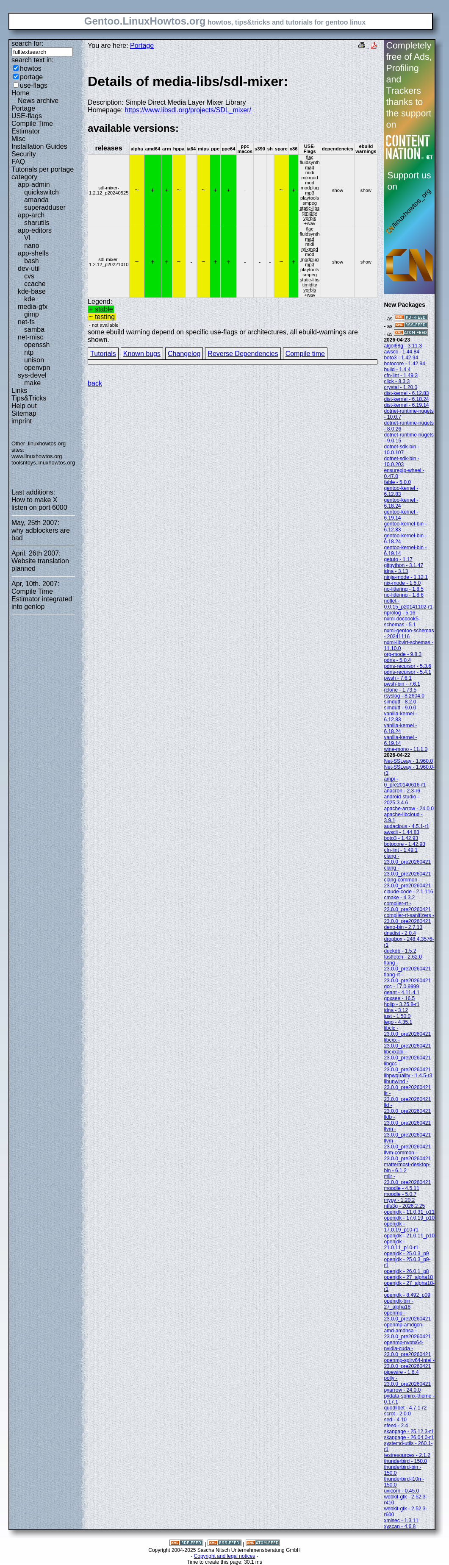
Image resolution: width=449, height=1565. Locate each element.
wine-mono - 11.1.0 (405, 749)
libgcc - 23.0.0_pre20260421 (407, 1067)
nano (31, 245)
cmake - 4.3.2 (399, 898)
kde (29, 299)
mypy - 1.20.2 (399, 1200)
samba (34, 329)
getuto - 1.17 (398, 559)
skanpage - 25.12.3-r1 (408, 1431)
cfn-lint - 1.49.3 (400, 375)
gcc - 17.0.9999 (401, 987)
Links (19, 390)
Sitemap (23, 413)
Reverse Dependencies (243, 353)
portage (31, 77)
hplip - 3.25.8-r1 (401, 1004)
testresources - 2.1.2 (407, 1455)
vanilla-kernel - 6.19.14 (400, 740)
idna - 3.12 (396, 1010)
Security (23, 154)
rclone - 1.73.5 (400, 690)
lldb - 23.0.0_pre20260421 (407, 1120)
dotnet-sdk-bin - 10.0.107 (401, 450)
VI (27, 238)
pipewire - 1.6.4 (401, 1372)
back (95, 383)
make (32, 382)
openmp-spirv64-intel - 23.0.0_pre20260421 (409, 1363)
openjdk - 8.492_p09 (407, 1295)
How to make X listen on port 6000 (39, 503)
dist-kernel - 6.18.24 (406, 399)
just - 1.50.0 (397, 1016)
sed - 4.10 (395, 1420)
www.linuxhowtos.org (36, 456)
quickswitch (41, 192)
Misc (18, 138)
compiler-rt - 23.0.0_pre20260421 (407, 906)
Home (20, 93)
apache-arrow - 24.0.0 (408, 809)
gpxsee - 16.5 (399, 998)
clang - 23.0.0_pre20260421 (407, 859)
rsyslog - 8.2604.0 (404, 696)
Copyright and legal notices (224, 1556)
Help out (24, 405)
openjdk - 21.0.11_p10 (409, 1236)
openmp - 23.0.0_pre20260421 (407, 1316)
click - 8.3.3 (397, 381)
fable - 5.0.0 (397, 482)
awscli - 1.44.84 (401, 352)
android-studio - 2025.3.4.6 (401, 800)
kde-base (32, 291)
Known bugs (142, 353)
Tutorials (103, 353)
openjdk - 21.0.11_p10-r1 (401, 1245)
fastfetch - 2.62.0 (402, 957)
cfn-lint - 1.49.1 (400, 850)
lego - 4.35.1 (398, 1022)
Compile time (305, 353)
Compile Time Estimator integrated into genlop (41, 599)
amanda (36, 199)
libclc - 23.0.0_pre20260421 (407, 1031)
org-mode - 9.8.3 (402, 654)
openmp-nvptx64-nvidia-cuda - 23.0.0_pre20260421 (407, 1348)
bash (31, 260)
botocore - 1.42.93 (404, 844)
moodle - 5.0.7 (400, 1194)
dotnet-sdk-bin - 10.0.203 (401, 461)
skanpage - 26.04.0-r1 (408, 1437)
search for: (27, 43)
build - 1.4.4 (397, 369)
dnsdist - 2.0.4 (400, 933)
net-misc (30, 337)
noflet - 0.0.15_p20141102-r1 (408, 604)
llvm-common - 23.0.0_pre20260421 (407, 1156)
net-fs (26, 321)
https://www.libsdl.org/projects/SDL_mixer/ (188, 110)
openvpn (37, 367)
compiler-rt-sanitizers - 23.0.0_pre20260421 (409, 918)
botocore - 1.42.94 (404, 364)
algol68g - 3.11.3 (402, 346)
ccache (35, 283)
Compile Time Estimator (32, 127)
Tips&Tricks (28, 398)
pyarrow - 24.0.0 (402, 1390)
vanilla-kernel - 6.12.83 (400, 717)
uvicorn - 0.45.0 (401, 1491)
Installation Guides (39, 146)
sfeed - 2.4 (396, 1426)
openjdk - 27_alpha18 (408, 1277)
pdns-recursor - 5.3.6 (407, 666)
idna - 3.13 (396, 571)
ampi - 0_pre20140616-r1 (405, 782)
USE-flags (26, 116)
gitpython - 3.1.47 (403, 565)
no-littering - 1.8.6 (403, 595)
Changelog (184, 353)
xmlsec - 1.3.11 (401, 1520)
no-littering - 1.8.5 (403, 589)
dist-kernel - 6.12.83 (406, 393)
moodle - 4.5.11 (401, 1188)
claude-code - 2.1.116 (408, 892)
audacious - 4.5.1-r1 (406, 826)
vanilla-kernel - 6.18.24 (400, 728)
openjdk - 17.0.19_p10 (409, 1218)
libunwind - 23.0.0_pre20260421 (407, 1084)
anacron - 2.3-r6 (402, 791)
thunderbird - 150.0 (405, 1461)
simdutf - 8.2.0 (400, 702)
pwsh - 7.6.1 (397, 678)
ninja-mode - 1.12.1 (405, 577)
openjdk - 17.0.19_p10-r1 (401, 1227)
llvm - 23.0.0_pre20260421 (407, 1132)
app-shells (33, 253)
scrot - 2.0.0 (397, 1414)
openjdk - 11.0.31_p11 (409, 1212)
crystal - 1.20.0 (400, 387)
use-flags (33, 85)
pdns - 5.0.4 (397, 660)
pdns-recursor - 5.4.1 (407, 672)
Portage (23, 108)
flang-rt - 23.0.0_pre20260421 (407, 978)
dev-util (29, 268)
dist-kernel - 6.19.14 (406, 405)
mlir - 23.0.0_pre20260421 (407, 1179)
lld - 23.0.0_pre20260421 (407, 1108)
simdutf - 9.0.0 (400, 708)
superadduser (45, 207)
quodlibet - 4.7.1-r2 (405, 1408)
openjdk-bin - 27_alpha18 (398, 1304)
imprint (21, 421)
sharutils (37, 222)
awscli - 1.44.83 (401, 832)
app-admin (34, 184)
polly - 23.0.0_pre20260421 (407, 1381)
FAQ (18, 161)
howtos (31, 68)
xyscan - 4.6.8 (400, 1526)
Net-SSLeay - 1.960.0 (408, 761)
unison (34, 360)
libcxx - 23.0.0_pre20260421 (407, 1043)
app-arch (31, 215)
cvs (29, 276)
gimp (31, 314)
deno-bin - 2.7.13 (403, 927)
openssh (37, 344)
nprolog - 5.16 (399, 613)
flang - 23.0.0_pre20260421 (407, 966)
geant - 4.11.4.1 (401, 992)
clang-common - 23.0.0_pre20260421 (407, 883)
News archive (38, 100)
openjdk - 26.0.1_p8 (406, 1271)
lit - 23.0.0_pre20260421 (407, 1096)
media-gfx (32, 306)
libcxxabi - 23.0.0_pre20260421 (407, 1055)
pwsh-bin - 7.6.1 (402, 684)
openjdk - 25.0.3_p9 (406, 1253)
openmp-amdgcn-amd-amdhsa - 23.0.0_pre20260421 (407, 1331)
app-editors (35, 230)
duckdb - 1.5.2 (400, 951)
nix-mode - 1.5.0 (402, 583)
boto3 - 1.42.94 (401, 358)
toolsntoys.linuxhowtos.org (43, 462)
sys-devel (32, 375)
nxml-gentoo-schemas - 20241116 (409, 633)
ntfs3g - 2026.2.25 (404, 1206)
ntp (28, 352)
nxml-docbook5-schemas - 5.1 (402, 622)
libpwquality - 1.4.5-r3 (408, 1076)
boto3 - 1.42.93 (401, 838)
